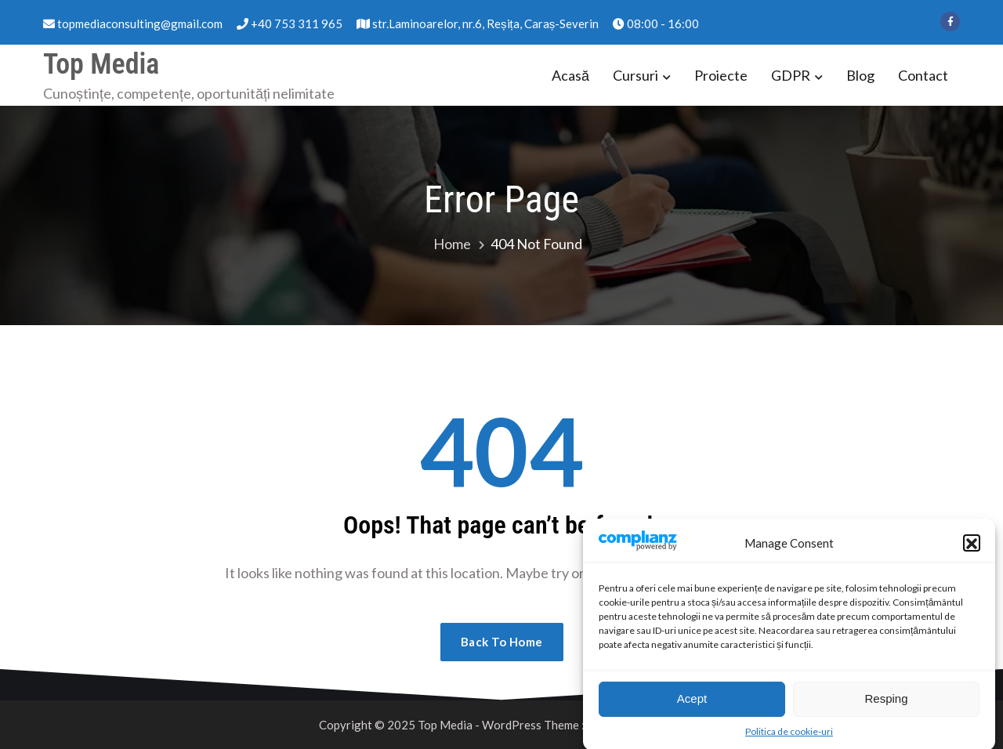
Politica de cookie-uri (789, 739)
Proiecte (721, 75)
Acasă (570, 75)
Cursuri (635, 75)
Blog (860, 75)
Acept (692, 706)
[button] (971, 550)
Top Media (101, 64)
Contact (923, 75)
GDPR (790, 75)
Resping (885, 706)
